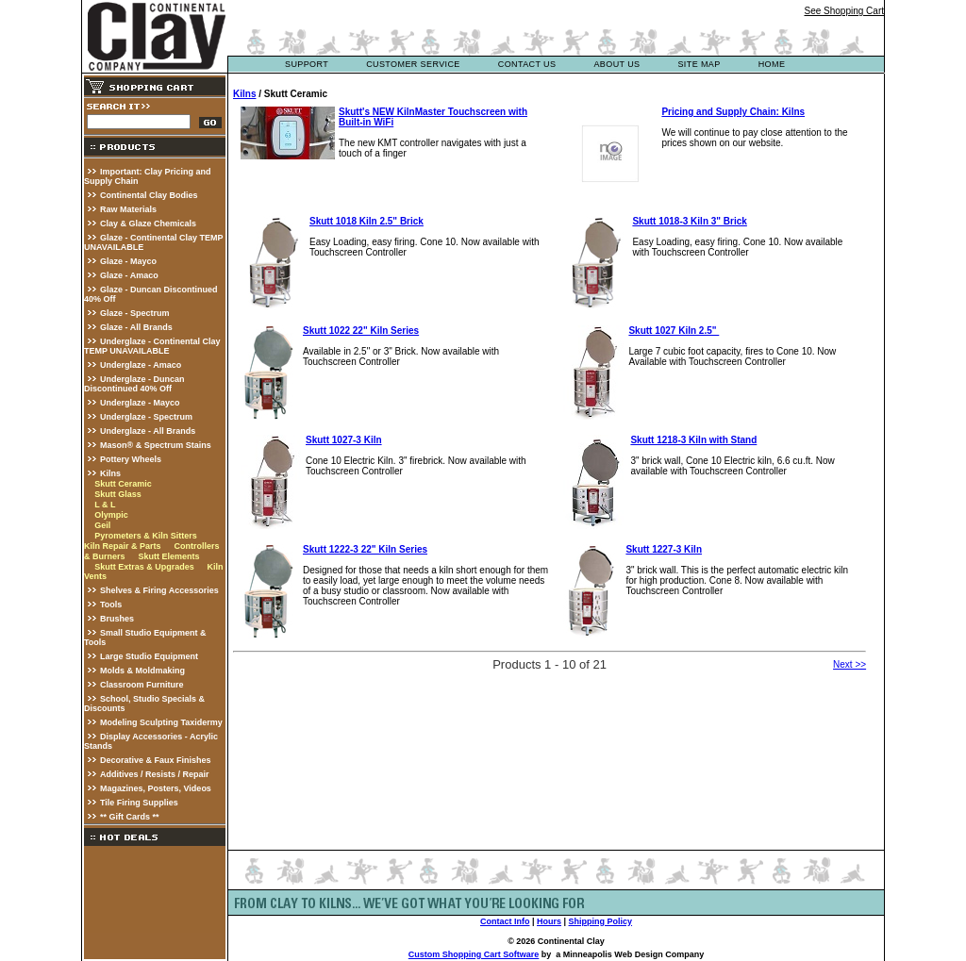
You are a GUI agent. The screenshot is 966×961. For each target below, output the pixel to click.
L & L (104, 504)
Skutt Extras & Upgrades (144, 567)
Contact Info (505, 921)
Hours (549, 921)
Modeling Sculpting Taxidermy (161, 722)
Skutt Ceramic (123, 484)
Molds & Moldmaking (142, 670)
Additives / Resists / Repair (154, 774)
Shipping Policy (601, 921)
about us (616, 64)
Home (772, 64)
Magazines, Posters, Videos (155, 788)
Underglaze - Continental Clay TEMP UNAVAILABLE (152, 346)
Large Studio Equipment (149, 656)
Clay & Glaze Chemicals (148, 223)
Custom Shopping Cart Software (474, 954)
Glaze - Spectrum (135, 313)
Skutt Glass (118, 494)
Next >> (849, 664)
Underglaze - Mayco (140, 402)
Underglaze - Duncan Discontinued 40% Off (134, 383)
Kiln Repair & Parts (122, 546)
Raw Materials (128, 209)
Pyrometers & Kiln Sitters (145, 535)
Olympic (111, 515)
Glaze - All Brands (136, 327)
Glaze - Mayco (128, 261)
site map (698, 64)
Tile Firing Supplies (139, 802)
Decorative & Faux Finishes (155, 760)
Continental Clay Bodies (149, 195)
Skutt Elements (168, 556)
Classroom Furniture (142, 684)
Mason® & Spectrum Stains (155, 445)
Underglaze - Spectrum (146, 417)
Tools (111, 604)
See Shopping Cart (844, 11)
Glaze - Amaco (129, 275)
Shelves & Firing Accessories (159, 590)
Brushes (117, 618)
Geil (102, 525)
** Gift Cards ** (129, 816)
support (306, 64)
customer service (413, 64)
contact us (527, 64)
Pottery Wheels (130, 459)
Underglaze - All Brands (147, 431)
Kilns (110, 473)
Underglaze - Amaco (140, 365)
